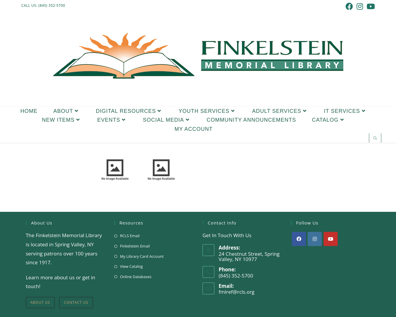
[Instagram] (315, 239)
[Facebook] (299, 239)
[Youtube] (331, 239)
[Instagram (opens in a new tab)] (360, 6)
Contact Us (76, 302)
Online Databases (136, 276)
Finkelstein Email (135, 246)
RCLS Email (130, 235)
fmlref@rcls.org (237, 291)
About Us (40, 302)
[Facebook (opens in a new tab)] (349, 6)
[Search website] (375, 138)
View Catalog (131, 266)
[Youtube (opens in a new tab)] (370, 6)
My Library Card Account (142, 256)
